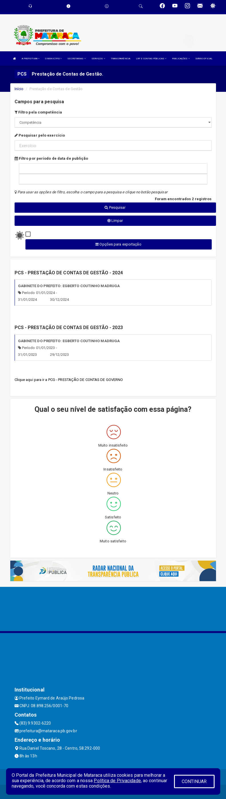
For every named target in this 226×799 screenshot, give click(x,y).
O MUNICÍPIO (53, 58)
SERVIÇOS (98, 58)
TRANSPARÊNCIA (120, 58)
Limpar (115, 220)
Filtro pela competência (38, 112)
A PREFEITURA (30, 58)
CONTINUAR (194, 781)
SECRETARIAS (76, 58)
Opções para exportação (118, 244)
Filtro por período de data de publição (51, 158)
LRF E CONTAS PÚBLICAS (151, 58)
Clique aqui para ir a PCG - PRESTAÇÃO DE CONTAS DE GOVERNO (69, 380)
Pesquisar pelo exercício (40, 135)
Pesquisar (115, 207)
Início (19, 89)
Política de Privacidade (117, 780)
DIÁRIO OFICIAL (204, 58)
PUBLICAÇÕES (180, 58)
